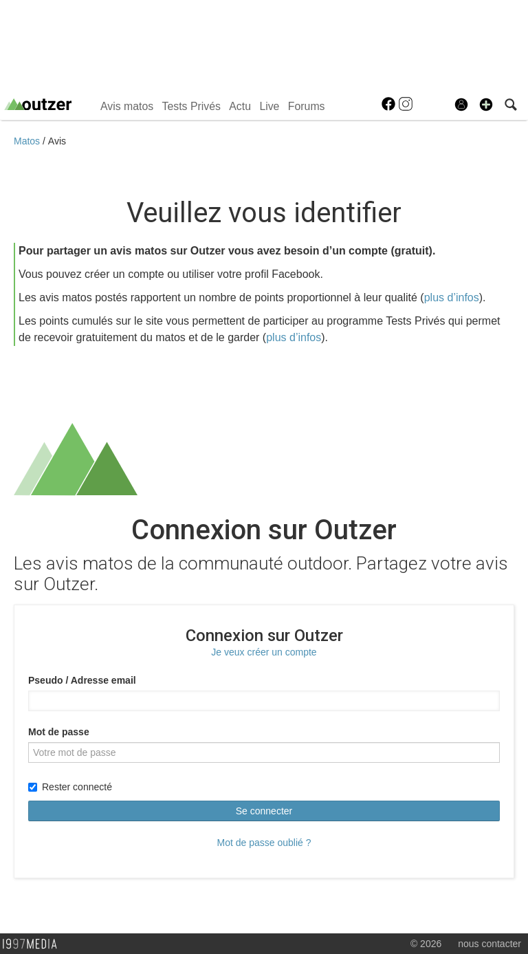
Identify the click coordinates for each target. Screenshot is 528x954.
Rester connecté (70, 786)
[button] (486, 104)
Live (269, 106)
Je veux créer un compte (263, 652)
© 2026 (425, 943)
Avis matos (126, 106)
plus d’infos (451, 297)
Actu (240, 106)
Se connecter (264, 810)
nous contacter (489, 943)
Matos (28, 141)
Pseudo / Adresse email (82, 680)
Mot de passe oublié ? (264, 842)
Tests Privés (191, 106)
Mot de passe (58, 731)
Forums (306, 106)
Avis (57, 141)
